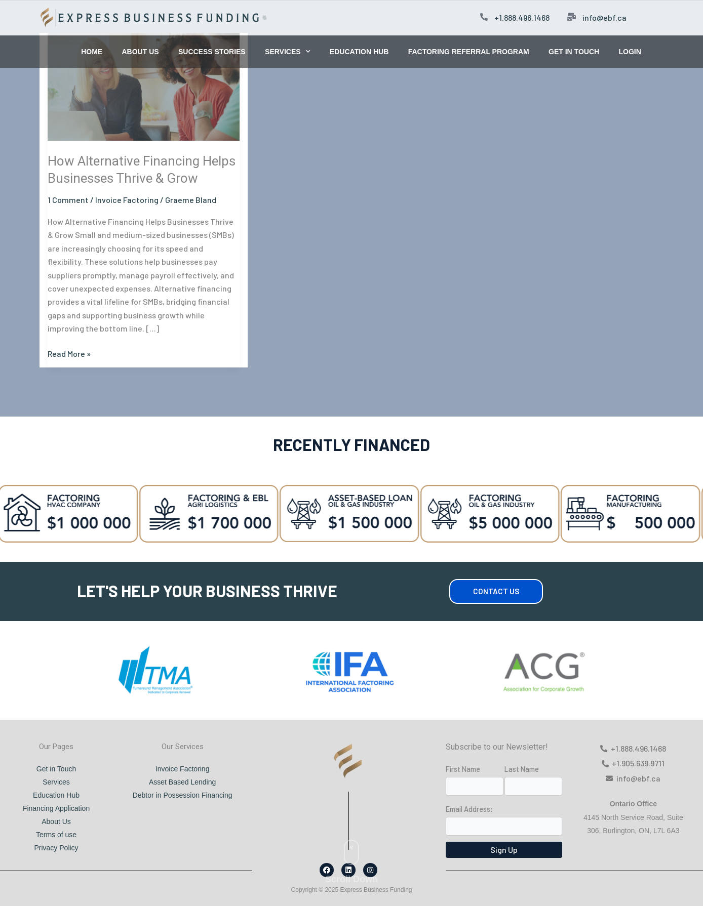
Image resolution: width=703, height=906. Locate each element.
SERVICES (287, 51)
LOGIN (629, 52)
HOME (91, 52)
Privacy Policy (56, 848)
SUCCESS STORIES (212, 52)
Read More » (69, 352)
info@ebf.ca (604, 17)
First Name (463, 769)
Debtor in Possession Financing (182, 795)
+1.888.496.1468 (522, 17)
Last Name (521, 769)
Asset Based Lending (182, 782)
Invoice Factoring (127, 199)
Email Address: (469, 809)
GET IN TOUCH (574, 52)
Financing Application (56, 808)
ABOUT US (140, 52)
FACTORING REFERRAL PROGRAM (468, 52)
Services (56, 782)
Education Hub (56, 795)
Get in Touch (56, 769)
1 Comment (68, 199)
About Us (56, 821)
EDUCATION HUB (359, 52)
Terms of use (56, 835)
